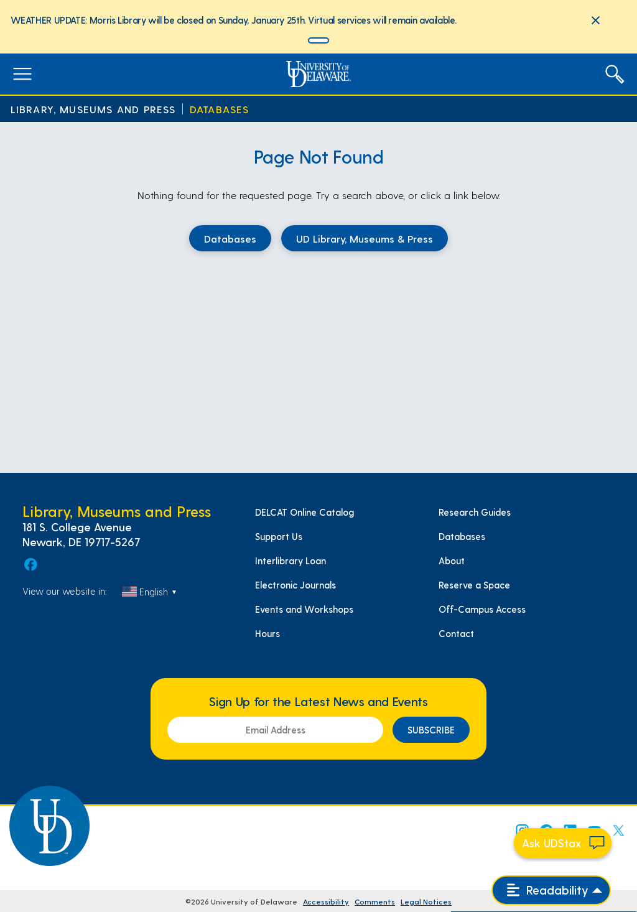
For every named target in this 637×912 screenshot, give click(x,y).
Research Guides (475, 512)
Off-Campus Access (482, 609)
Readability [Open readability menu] (547, 890)
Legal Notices (426, 901)
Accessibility (326, 901)
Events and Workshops (304, 609)
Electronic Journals (295, 584)
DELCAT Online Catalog (304, 512)
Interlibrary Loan (290, 560)
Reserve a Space (474, 584)
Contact (456, 633)
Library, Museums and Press (93, 109)
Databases (219, 109)
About (452, 560)
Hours (267, 633)
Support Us (278, 536)
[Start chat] (563, 843)
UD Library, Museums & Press (364, 238)
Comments (375, 901)
